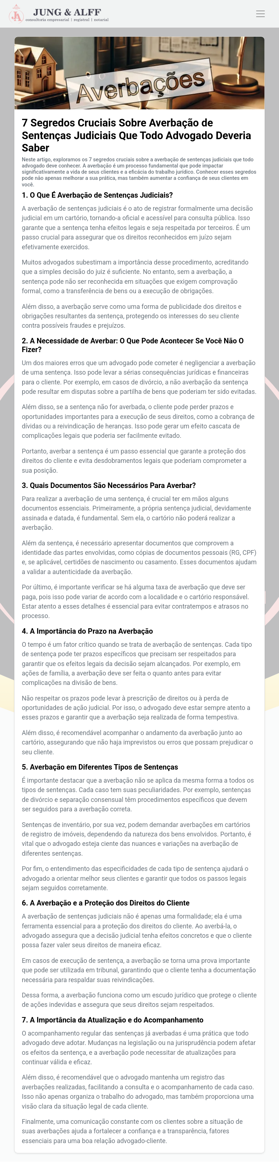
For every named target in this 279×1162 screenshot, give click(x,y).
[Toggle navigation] (260, 14)
